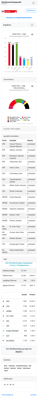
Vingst (6, 370)
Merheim (6, 368)
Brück (5, 366)
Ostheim (19, 368)
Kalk (30, 366)
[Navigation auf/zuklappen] (33, 3)
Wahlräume (31, 10)
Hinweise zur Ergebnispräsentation (19, 18)
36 (5, 384)
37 (7, 384)
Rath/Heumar (26, 368)
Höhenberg (12, 366)
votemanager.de (7, 395)
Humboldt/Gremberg (21, 366)
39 (13, 384)
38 (10, 384)
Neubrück (13, 368)
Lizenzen (33, 395)
